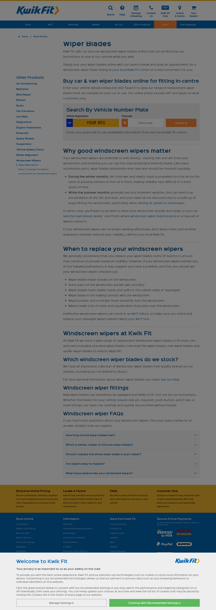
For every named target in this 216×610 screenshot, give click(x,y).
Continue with (154, 603)
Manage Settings (61, 603)
